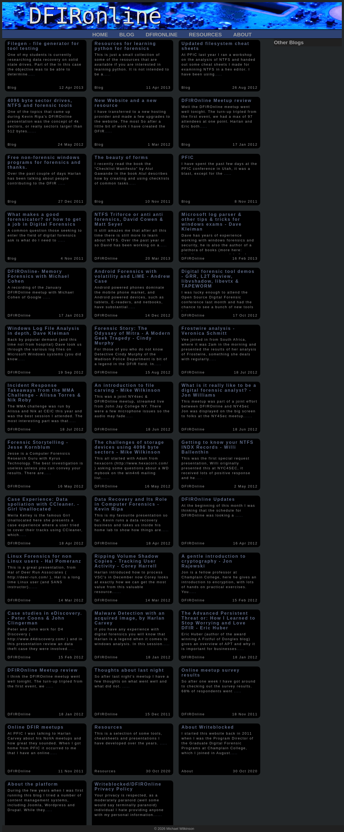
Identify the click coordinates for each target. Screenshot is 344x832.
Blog (126, 34)
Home (100, 34)
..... (31, 74)
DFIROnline (161, 34)
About (242, 34)
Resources (205, 34)
